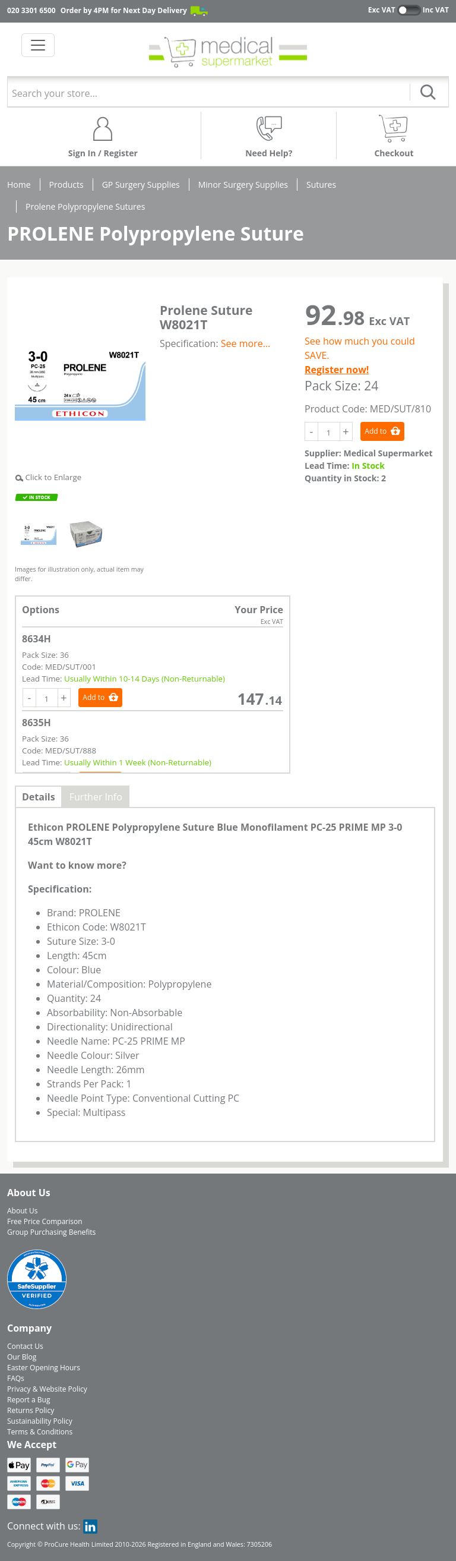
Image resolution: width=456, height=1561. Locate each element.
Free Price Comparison (45, 1221)
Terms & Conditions (39, 1432)
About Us (22, 1211)
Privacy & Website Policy (47, 1389)
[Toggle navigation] (38, 45)
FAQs (15, 1378)
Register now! (337, 369)
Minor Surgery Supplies (243, 184)
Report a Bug (28, 1400)
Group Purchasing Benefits (51, 1232)
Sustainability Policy (39, 1421)
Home (19, 184)
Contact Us (25, 1346)
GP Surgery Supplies (141, 184)
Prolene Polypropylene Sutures (85, 206)
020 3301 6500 (31, 10)
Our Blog (21, 1357)
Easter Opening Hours (43, 1368)
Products (66, 184)
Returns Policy (30, 1410)
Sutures (321, 184)
